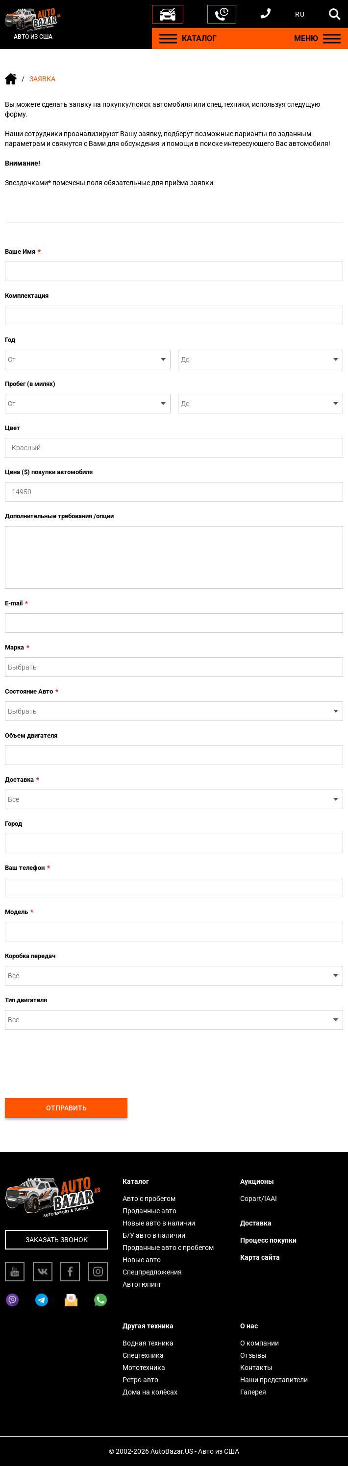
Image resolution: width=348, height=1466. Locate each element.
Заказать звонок (56, 1240)
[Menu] (168, 38)
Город (13, 823)
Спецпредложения (152, 1272)
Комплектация (27, 295)
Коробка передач (30, 956)
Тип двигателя (26, 1000)
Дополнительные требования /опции (59, 516)
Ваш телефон (27, 868)
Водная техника (148, 1343)
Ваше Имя (23, 252)
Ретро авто (140, 1380)
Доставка (22, 780)
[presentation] (79, 1058)
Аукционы (257, 1181)
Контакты (256, 1367)
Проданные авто (149, 1211)
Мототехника (144, 1367)
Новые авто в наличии (159, 1223)
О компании (259, 1343)
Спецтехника (143, 1355)
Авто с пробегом (149, 1198)
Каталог (136, 1181)
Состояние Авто (31, 692)
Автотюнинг (142, 1284)
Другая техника (148, 1326)
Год (10, 339)
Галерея (253, 1392)
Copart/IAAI (258, 1198)
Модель (19, 912)
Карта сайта (260, 1257)
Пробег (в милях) (30, 383)
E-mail (16, 603)
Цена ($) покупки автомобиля (49, 472)
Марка (17, 647)
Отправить (66, 1108)
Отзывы (253, 1355)
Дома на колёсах (150, 1392)
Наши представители (274, 1380)
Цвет (12, 428)
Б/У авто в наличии (154, 1235)
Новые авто (142, 1260)
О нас (249, 1326)
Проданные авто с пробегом (168, 1247)
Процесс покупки (268, 1240)
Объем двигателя (31, 735)
